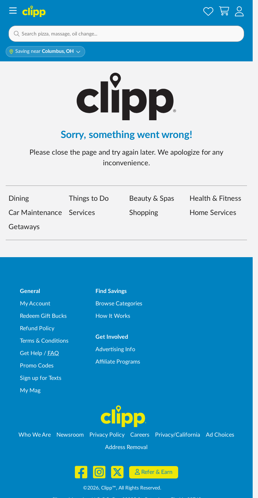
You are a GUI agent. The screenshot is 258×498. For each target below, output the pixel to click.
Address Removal (126, 447)
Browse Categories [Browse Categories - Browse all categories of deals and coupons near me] (118, 303)
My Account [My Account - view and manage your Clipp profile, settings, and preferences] (35, 303)
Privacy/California (177, 435)
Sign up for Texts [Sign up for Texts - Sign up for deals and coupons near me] (40, 378)
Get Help (31, 353)
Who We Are (34, 435)
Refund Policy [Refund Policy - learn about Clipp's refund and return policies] (37, 328)
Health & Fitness (215, 198)
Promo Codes (37, 366)
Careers (139, 435)
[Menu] (13, 11)
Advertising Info (115, 349)
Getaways (24, 227)
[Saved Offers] (208, 11)
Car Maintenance (35, 212)
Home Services (213, 212)
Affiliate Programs (117, 362)
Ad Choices (220, 435)
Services (82, 212)
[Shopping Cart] (224, 11)
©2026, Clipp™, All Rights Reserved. (122, 488)
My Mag (30, 390)
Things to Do (89, 198)
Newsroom (70, 435)
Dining (19, 198)
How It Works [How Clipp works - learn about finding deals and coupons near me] (112, 316)
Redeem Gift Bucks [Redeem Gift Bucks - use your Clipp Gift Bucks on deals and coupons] (43, 316)
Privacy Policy (107, 435)
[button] (126, 34)
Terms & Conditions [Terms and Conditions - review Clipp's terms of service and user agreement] (44, 341)
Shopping (143, 212)
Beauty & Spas (151, 198)
